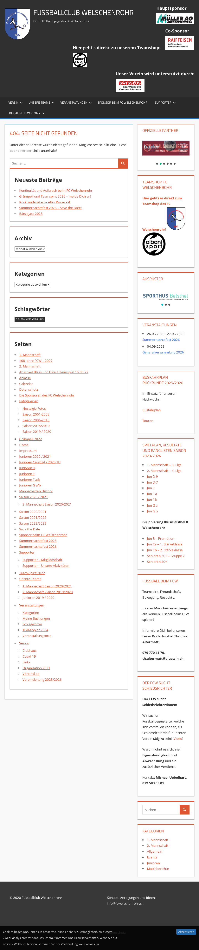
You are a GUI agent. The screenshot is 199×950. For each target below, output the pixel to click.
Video (178, 738)
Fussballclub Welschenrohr (83, 12)
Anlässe (25, 378)
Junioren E (27, 474)
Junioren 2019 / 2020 (38, 597)
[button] (165, 148)
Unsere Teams (42, 102)
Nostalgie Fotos (34, 408)
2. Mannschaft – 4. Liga (164, 470)
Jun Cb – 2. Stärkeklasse (165, 550)
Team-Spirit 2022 (32, 573)
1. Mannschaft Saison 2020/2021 (47, 586)
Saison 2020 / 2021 (33, 497)
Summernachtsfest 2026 (38, 546)
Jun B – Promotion (160, 538)
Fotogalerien (28, 401)
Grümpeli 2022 (30, 439)
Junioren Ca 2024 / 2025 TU (40, 462)
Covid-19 (29, 656)
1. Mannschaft (30, 355)
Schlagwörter (32, 624)
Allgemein (154, 851)
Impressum (28, 450)
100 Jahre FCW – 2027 (26, 113)
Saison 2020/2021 (32, 511)
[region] (165, 150)
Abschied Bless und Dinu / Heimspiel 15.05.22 (53, 372)
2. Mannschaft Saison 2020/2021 (47, 504)
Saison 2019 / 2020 (36, 431)
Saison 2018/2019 (36, 425)
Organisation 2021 (36, 668)
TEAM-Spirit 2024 (35, 630)
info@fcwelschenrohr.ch (125, 903)
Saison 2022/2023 (32, 523)
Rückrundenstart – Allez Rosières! (44, 202)
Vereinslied (30, 673)
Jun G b (152, 511)
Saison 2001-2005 (35, 414)
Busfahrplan (151, 410)
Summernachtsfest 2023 (38, 540)
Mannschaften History (36, 491)
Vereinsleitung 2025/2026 (42, 679)
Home (24, 445)
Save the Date (29, 529)
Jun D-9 (152, 476)
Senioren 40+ (157, 561)
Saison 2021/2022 (32, 517)
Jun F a (152, 494)
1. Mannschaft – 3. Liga (164, 465)
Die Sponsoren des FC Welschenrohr (46, 395)
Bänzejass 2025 (31, 213)
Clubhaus (29, 650)
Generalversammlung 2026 (163, 352)
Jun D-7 (152, 482)
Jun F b (152, 499)
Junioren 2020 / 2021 (35, 456)
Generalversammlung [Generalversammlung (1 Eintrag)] (30, 319)
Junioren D (27, 468)
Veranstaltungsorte (36, 635)
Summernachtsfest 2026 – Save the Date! (50, 208)
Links (26, 662)
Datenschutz (28, 389)
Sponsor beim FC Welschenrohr (122, 102)
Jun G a (152, 505)
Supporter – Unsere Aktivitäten (45, 565)
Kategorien (30, 612)
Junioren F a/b (29, 479)
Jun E (150, 488)
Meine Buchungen (36, 618)
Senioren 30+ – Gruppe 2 (166, 556)
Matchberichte (158, 868)
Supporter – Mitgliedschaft (42, 559)
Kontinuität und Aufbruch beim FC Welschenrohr (55, 190)
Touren (147, 420)
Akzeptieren (186, 932)
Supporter (165, 102)
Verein (15, 102)
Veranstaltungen (76, 102)
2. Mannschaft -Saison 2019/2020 (47, 592)
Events (152, 857)
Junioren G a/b (30, 485)
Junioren (153, 863)
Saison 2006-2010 (35, 420)
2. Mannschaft (30, 366)
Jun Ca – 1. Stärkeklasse (165, 544)
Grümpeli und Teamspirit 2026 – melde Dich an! (55, 196)
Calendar (26, 383)
